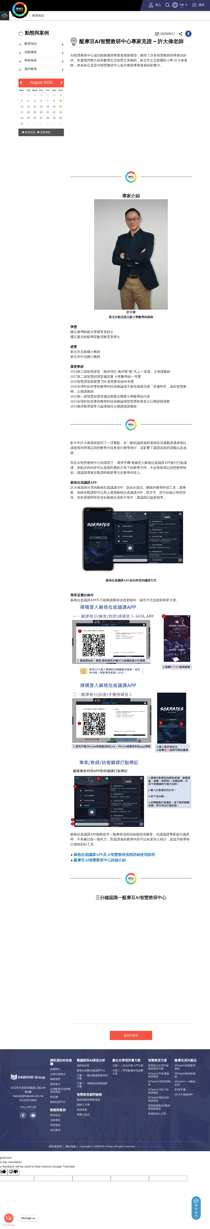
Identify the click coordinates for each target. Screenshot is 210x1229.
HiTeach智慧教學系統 (185, 1067)
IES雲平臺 (180, 1089)
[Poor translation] (13, 1172)
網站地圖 (70, 1146)
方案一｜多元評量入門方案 (127, 1065)
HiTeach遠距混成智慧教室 (158, 1099)
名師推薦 (82, 1109)
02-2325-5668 (27, 1100)
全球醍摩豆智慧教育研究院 (60, 1090)
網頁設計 (143, 1146)
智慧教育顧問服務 (89, 1094)
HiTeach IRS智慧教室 (159, 1083)
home (4, 15)
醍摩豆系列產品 (186, 1060)
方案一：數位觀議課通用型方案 (92, 1077)
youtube (33, 1115)
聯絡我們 (196, 1211)
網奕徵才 (55, 1084)
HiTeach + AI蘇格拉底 (185, 1083)
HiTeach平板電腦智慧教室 (158, 1075)
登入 (158, 5)
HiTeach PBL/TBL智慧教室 (158, 1091)
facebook (188, 34)
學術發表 (30, 60)
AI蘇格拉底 (83, 1065)
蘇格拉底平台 (58, 1102)
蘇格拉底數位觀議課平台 (91, 1070)
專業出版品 (83, 1114)
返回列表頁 (131, 1035)
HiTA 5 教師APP (184, 1094)
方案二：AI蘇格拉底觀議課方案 (92, 1084)
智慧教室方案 (157, 1060)
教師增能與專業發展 (88, 1100)
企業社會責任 (58, 1074)
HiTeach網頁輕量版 (185, 1075)
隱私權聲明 (55, 1146)
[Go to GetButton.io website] (9, 1225)
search (167, 5)
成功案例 (30, 69)
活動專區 (30, 52)
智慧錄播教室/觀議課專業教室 (159, 1107)
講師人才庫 (83, 1104)
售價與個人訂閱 (157, 1113)
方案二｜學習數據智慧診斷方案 (127, 1072)
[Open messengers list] (8, 1218)
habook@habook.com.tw (28, 1095)
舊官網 (54, 1097)
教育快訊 (38, 15)
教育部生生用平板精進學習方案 (158, 1067)
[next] (61, 82)
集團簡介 (55, 1069)
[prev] (21, 82)
